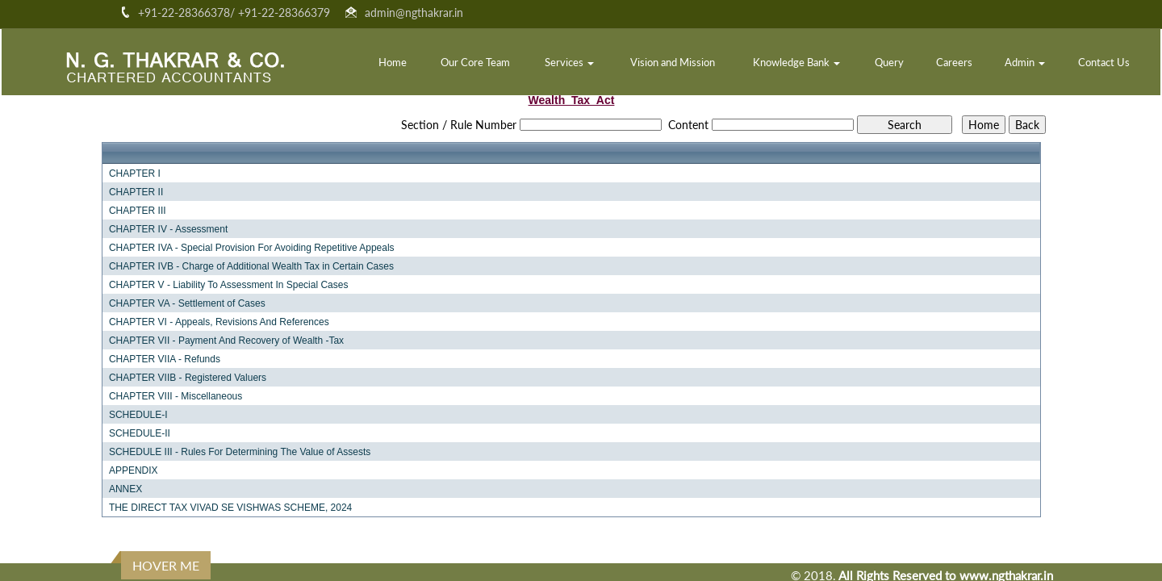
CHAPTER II (136, 192)
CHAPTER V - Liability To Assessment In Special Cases (229, 284)
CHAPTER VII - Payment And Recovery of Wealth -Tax (226, 340)
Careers (954, 62)
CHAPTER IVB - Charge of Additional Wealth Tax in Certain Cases (251, 266)
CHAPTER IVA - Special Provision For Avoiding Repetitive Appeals (252, 247)
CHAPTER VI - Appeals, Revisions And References (219, 322)
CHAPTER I (135, 173)
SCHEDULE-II (139, 433)
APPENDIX (133, 470)
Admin (1025, 62)
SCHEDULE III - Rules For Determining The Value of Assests (239, 452)
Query (889, 62)
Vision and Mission (672, 62)
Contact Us (1104, 62)
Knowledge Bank (796, 62)
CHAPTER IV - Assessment (168, 229)
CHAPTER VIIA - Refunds (164, 359)
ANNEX (125, 489)
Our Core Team (475, 62)
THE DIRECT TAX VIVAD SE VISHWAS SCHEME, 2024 (230, 507)
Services (569, 62)
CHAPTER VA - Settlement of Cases (187, 303)
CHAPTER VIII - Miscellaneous (175, 396)
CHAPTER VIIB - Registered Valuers (187, 377)
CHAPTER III (137, 210)
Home (392, 62)
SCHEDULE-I (138, 414)
